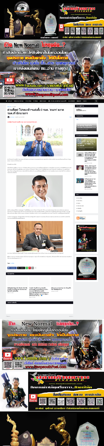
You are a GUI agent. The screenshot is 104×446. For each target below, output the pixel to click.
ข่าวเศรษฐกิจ (79, 211)
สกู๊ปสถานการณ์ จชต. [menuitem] (19, 101)
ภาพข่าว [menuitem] (85, 101)
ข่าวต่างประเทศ (80, 205)
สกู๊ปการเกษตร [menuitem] (43, 101)
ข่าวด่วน (78, 203)
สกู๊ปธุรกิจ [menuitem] (79, 101)
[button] (7, 101)
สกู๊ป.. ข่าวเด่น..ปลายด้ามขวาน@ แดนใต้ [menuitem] (57, 101)
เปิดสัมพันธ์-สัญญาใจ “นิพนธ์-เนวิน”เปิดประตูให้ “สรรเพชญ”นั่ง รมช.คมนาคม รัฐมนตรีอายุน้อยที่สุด (17, 289)
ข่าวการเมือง (79, 198)
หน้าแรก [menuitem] (10, 101)
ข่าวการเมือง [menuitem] (28, 101)
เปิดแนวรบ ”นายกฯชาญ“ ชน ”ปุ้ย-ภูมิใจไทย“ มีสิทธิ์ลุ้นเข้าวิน (61, 288)
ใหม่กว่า (8, 316)
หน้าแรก (9, 106)
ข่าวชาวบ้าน (79, 200)
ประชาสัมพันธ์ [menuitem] (71, 101)
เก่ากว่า (70, 316)
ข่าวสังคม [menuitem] (35, 101)
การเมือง (14, 106)
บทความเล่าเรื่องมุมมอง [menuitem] (14, 104)
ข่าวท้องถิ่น (78, 208)
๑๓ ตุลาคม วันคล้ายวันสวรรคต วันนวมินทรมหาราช (86, 126)
